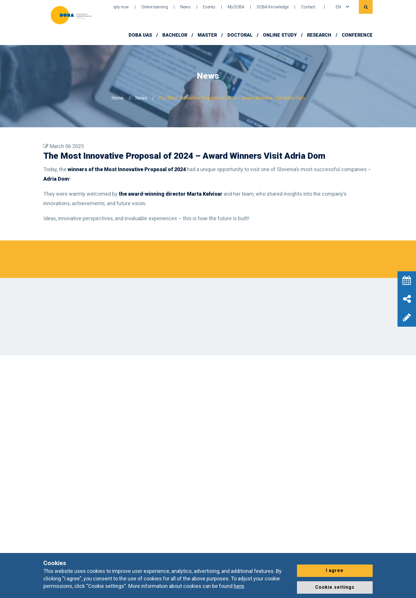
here (239, 586)
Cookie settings (334, 587)
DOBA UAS (140, 35)
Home (118, 98)
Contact (308, 7)
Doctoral (239, 35)
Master (207, 35)
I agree (334, 570)
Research (319, 35)
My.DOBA (236, 7)
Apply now (119, 7)
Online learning (154, 7)
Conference (357, 35)
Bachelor (174, 35)
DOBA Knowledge (273, 7)
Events (209, 7)
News (185, 7)
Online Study (280, 35)
